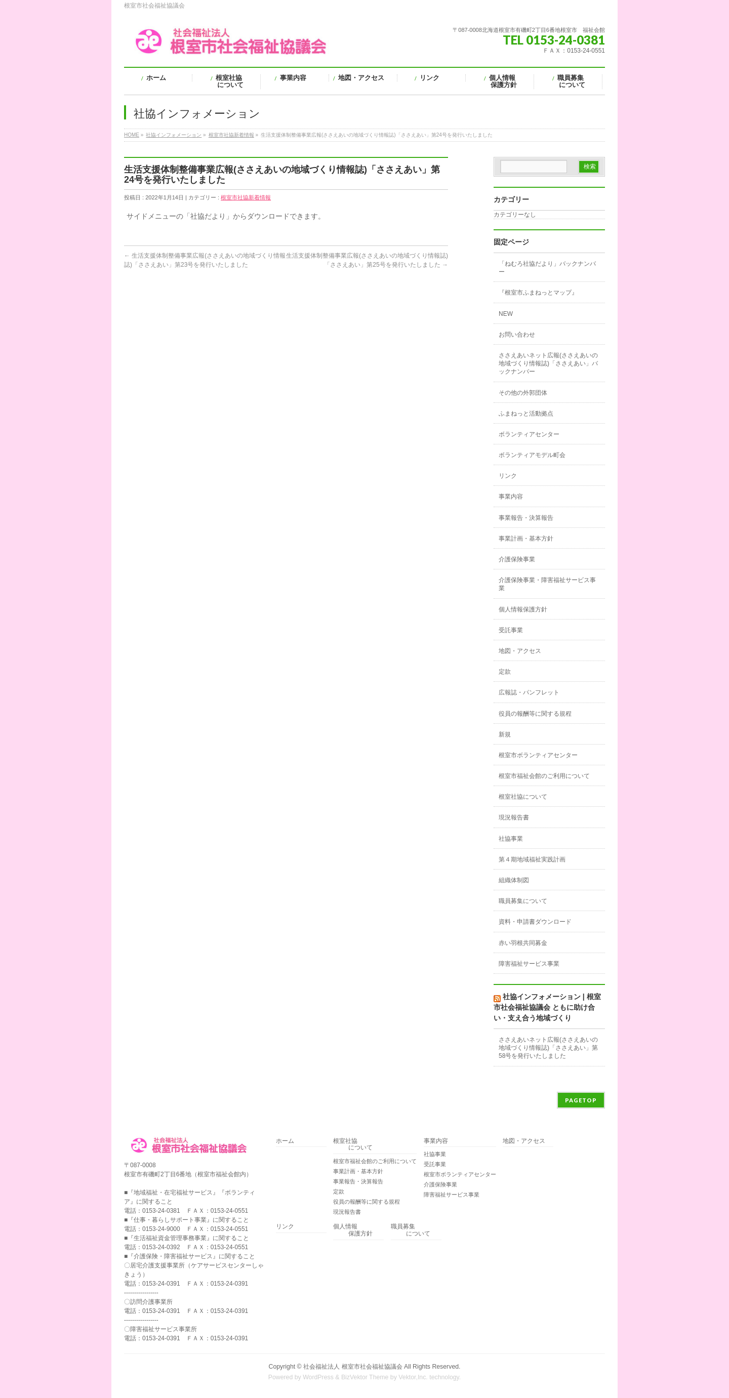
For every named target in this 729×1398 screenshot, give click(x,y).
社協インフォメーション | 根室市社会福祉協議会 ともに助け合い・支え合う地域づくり (547, 1007)
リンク (508, 475)
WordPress (318, 1377)
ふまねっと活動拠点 (526, 413)
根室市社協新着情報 (231, 135)
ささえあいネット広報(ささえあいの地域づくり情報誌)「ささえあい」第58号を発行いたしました (548, 1047)
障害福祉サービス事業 (529, 963)
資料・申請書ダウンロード (535, 921)
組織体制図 (514, 880)
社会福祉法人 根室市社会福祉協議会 (352, 1366)
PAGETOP (581, 1100)
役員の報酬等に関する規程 (535, 713)
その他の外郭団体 (523, 392)
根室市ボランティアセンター (538, 755)
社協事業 (511, 838)
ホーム (285, 1141)
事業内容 (511, 496)
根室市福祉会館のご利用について (544, 775)
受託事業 (511, 630)
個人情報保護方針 (523, 609)
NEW (506, 313)
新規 (505, 734)
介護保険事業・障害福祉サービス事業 (547, 584)
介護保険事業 (517, 559)
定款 (505, 671)
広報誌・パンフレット (529, 692)
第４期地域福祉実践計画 (532, 859)
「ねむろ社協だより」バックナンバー (547, 267)
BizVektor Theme (365, 1377)
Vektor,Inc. (413, 1377)
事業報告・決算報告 (526, 517)
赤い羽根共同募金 (523, 943)
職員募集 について (410, 1230)
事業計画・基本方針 (526, 538)
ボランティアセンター (529, 434)
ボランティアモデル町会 (532, 455)
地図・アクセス (520, 650)
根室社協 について (353, 1145)
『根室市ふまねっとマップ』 (538, 292)
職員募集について (523, 900)
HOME (131, 135)
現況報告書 (514, 817)
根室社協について (523, 796)
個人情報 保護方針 (353, 1230)
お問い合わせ (517, 334)
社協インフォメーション (173, 135)
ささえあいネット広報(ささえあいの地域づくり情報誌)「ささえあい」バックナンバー (548, 363)
